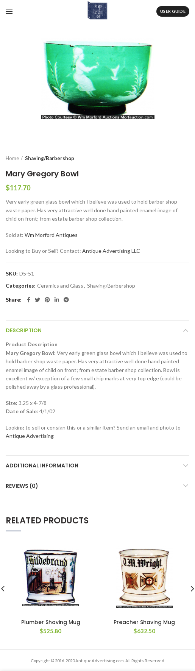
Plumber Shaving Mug (50, 622)
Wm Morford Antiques (51, 235)
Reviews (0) (22, 486)
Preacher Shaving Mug (144, 622)
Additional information (42, 465)
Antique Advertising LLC (111, 251)
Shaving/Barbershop (49, 158)
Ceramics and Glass (60, 286)
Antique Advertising (30, 436)
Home (12, 158)
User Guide (173, 11)
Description (24, 330)
